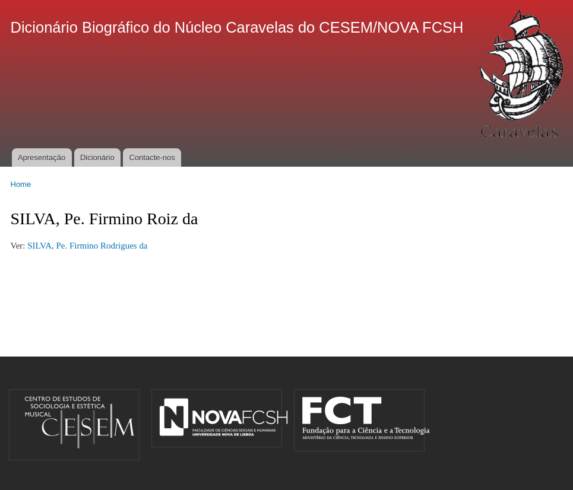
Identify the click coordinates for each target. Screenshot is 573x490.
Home (21, 184)
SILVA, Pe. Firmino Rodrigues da (87, 245)
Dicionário (97, 157)
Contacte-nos (152, 157)
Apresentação (41, 157)
